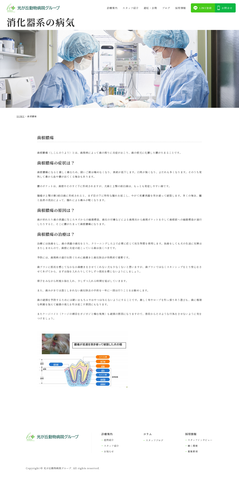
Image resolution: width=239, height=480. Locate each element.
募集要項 (193, 451)
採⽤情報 (180, 8)
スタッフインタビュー (200, 440)
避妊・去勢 (150, 8)
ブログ (166, 8)
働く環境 (193, 445)
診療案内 (112, 8)
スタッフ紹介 (130, 8)
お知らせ (109, 451)
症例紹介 (109, 440)
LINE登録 (205, 8)
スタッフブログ (154, 440)
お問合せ (227, 8)
